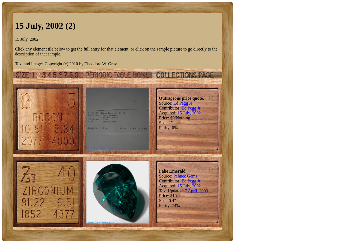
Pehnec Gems (185, 176)
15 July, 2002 (189, 113)
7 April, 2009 (196, 190)
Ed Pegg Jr (182, 103)
